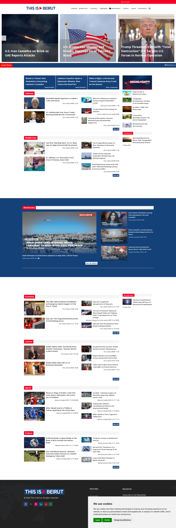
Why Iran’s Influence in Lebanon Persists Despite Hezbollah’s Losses (105, 100)
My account (125, 2)
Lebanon (74, 8)
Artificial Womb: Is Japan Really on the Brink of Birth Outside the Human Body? (61, 440)
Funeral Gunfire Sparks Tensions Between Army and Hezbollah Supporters (100, 120)
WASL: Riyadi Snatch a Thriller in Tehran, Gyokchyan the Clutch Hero (60, 409)
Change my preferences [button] (122, 520)
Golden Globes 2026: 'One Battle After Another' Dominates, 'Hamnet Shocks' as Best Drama (61, 349)
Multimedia (115, 8)
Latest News (6, 65)
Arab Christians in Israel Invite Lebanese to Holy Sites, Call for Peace (50, 255)
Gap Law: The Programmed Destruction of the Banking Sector (62, 320)
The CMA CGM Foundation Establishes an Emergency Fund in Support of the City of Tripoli (61, 304)
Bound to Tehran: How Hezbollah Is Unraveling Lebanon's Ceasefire (36, 81)
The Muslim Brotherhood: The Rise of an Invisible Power (141, 101)
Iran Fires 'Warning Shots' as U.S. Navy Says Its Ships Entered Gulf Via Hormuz (61, 144)
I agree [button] (97, 520)
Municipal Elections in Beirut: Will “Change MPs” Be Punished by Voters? (142, 140)
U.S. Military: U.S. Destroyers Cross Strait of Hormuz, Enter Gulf (60, 159)
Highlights (103, 8)
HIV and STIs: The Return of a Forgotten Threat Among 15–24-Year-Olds (105, 449)
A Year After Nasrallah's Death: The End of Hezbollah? (141, 117)
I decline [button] (107, 520)
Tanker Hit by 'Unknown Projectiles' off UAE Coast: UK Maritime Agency (103, 156)
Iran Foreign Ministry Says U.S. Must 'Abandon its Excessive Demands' (104, 145)
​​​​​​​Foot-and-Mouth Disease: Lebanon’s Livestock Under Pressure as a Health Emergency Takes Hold (61, 453)
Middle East (84, 8)
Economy (94, 8)
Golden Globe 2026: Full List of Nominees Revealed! (58, 364)
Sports (133, 8)
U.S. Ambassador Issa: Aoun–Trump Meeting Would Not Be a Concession (60, 113)
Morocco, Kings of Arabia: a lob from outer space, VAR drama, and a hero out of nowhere (61, 395)
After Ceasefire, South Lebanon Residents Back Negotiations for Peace (140, 232)
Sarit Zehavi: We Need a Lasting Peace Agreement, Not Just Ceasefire (140, 215)
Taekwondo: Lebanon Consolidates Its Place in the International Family (103, 406)
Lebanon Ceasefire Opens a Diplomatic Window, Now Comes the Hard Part (69, 81)
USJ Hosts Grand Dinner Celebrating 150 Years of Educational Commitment (142, 302)
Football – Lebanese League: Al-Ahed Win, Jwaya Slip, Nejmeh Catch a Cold (104, 395)
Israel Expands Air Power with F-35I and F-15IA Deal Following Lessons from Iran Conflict (105, 166)
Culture (126, 8)
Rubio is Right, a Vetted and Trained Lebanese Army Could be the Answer (102, 81)
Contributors (142, 8)
